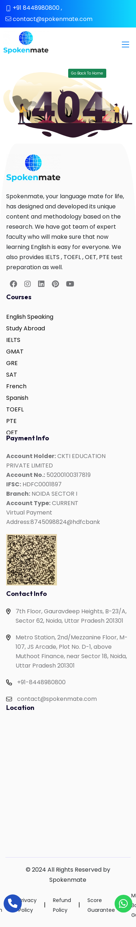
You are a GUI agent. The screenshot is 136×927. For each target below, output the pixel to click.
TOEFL (15, 409)
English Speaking (29, 317)
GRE (12, 363)
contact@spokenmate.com (52, 19)
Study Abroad (25, 328)
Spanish (17, 398)
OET (12, 432)
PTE (11, 421)
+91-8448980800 (41, 682)
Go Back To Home (87, 73)
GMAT (15, 351)
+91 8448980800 (36, 8)
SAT (11, 375)
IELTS (13, 340)
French (16, 386)
